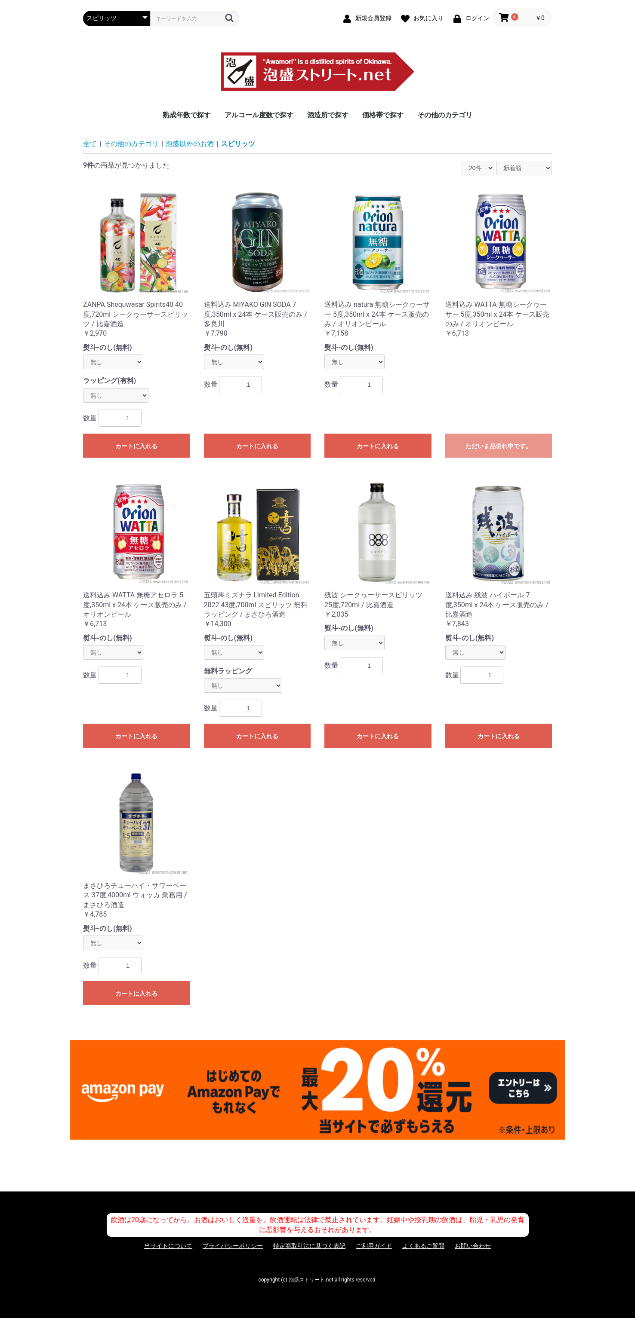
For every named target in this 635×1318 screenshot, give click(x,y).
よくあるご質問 (423, 1245)
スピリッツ (238, 144)
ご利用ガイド (374, 1245)
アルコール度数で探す (259, 115)
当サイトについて (168, 1245)
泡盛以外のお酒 (190, 144)
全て (90, 144)
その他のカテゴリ (444, 115)
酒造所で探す (327, 115)
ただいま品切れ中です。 (498, 446)
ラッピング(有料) (109, 380)
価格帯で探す (383, 115)
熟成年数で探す (187, 115)
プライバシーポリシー (233, 1245)
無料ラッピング (228, 671)
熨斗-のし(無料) (107, 347)
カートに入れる (136, 446)
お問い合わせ (473, 1245)
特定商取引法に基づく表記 (309, 1245)
